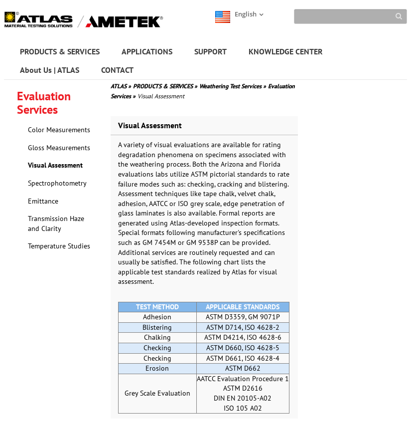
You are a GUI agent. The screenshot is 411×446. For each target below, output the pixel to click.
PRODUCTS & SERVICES (60, 51)
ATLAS (121, 86)
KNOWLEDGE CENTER (286, 51)
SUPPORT (210, 51)
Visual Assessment (55, 165)
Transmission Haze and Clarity (56, 223)
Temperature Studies (59, 245)
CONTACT (117, 70)
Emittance (43, 201)
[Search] (350, 16)
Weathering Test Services (232, 86)
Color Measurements (59, 129)
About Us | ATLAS (49, 70)
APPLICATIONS (147, 51)
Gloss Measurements (59, 147)
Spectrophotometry (57, 183)
